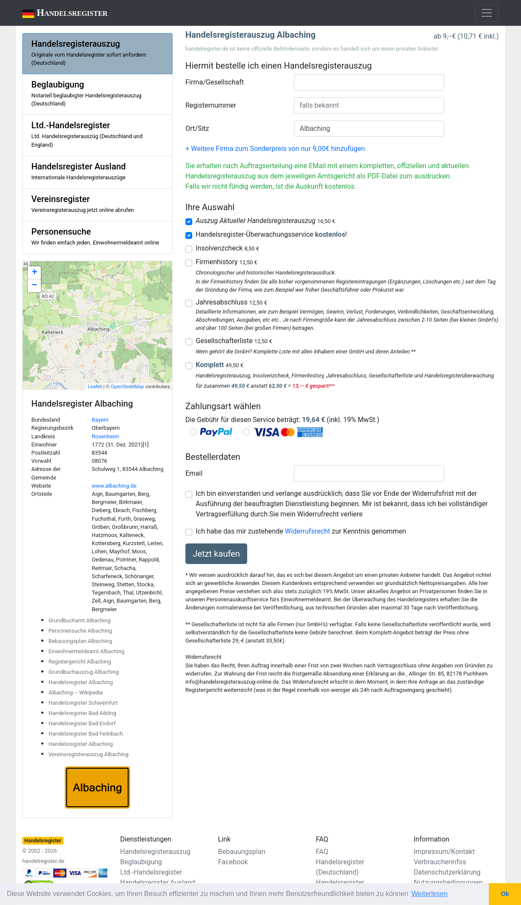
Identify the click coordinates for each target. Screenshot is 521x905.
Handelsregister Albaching (80, 682)
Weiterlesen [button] (430, 893)
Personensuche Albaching (80, 630)
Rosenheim (105, 436)
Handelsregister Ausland (157, 882)
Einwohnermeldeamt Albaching (86, 651)
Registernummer (210, 105)
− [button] (34, 285)
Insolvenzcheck (227, 248)
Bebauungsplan (241, 852)
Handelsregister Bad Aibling (82, 713)
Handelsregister (59, 13)
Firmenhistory (226, 262)
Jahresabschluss (231, 302)
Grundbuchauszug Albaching (83, 672)
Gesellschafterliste (234, 341)
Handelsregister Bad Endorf (81, 723)
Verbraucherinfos (440, 862)
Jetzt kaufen (216, 554)
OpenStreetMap (127, 386)
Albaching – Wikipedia (75, 692)
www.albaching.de (114, 486)
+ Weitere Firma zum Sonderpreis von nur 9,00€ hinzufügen (275, 149)
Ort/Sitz (197, 128)
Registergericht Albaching (79, 661)
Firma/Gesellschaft (214, 82)
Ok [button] (505, 893)
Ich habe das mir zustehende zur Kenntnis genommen (301, 531)
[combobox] (369, 82)
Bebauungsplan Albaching (80, 641)
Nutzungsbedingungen (448, 882)
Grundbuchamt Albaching (79, 620)
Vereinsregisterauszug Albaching (88, 754)
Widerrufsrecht (307, 531)
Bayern (100, 419)
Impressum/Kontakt (444, 852)
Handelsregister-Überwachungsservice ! (271, 234)
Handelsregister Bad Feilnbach (85, 733)
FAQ (322, 852)
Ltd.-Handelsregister (151, 872)
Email (194, 473)
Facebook (233, 862)
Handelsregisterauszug (155, 852)
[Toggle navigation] (487, 12)
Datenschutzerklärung (447, 872)
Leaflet (95, 386)
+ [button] (34, 272)
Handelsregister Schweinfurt (83, 703)
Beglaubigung (141, 862)
